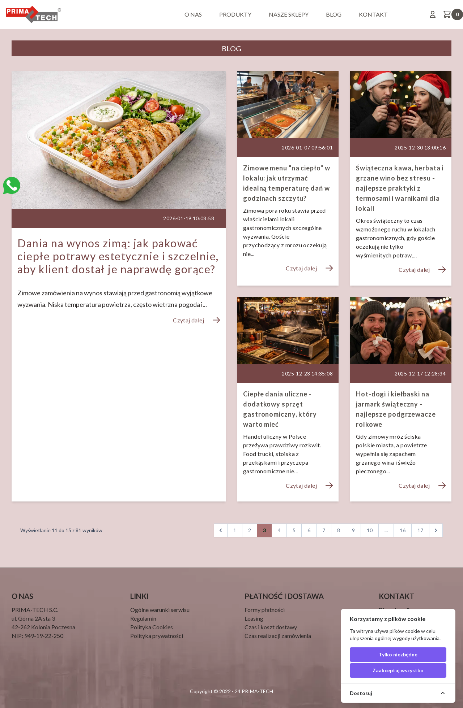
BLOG (333, 14)
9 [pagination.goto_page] (353, 530)
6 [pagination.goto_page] (308, 530)
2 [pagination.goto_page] (249, 530)
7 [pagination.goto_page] (323, 530)
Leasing (254, 618)
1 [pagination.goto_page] (234, 530)
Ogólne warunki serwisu (160, 609)
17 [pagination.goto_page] (420, 530)
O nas (193, 14)
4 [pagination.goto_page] (279, 530)
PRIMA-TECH (257, 691)
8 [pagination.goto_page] (338, 530)
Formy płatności (265, 609)
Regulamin (143, 618)
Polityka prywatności (156, 635)
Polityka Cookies (151, 627)
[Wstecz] (221, 530)
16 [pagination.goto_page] (402, 530)
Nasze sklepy (289, 14)
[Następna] (436, 530)
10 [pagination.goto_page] (370, 530)
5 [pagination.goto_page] (294, 530)
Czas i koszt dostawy (271, 627)
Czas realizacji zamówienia (278, 635)
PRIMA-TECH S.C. (35, 609)
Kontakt (373, 14)
